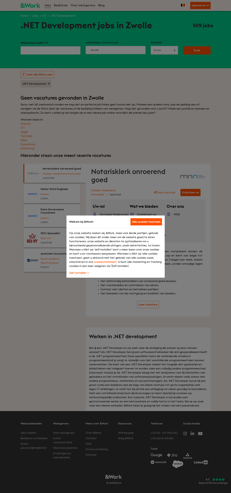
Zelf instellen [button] (79, 273)
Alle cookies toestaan (146, 221)
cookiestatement (105, 262)
